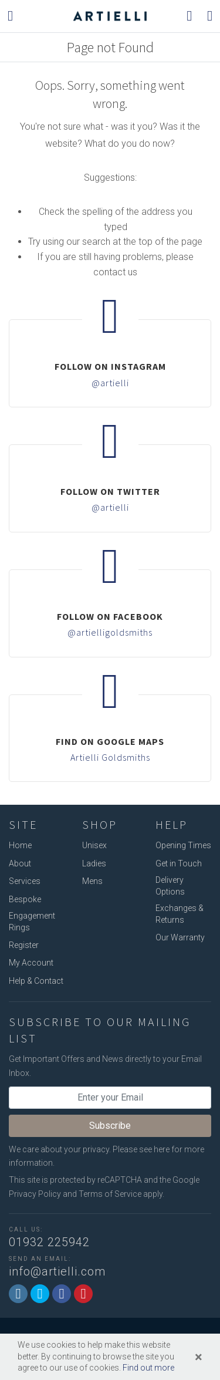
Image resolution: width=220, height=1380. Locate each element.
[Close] (198, 1357)
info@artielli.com (57, 1271)
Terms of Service (110, 1194)
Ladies (94, 863)
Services (24, 881)
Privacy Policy (35, 1194)
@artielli (110, 383)
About (20, 863)
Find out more (148, 1367)
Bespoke (25, 899)
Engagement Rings (32, 921)
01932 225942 (49, 1242)
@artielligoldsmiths (110, 632)
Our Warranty (180, 937)
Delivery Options (170, 885)
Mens (92, 881)
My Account (31, 962)
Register (24, 945)
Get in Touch (178, 863)
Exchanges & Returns (179, 914)
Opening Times (183, 845)
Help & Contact (36, 981)
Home (20, 845)
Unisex (94, 845)
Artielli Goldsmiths (110, 757)
